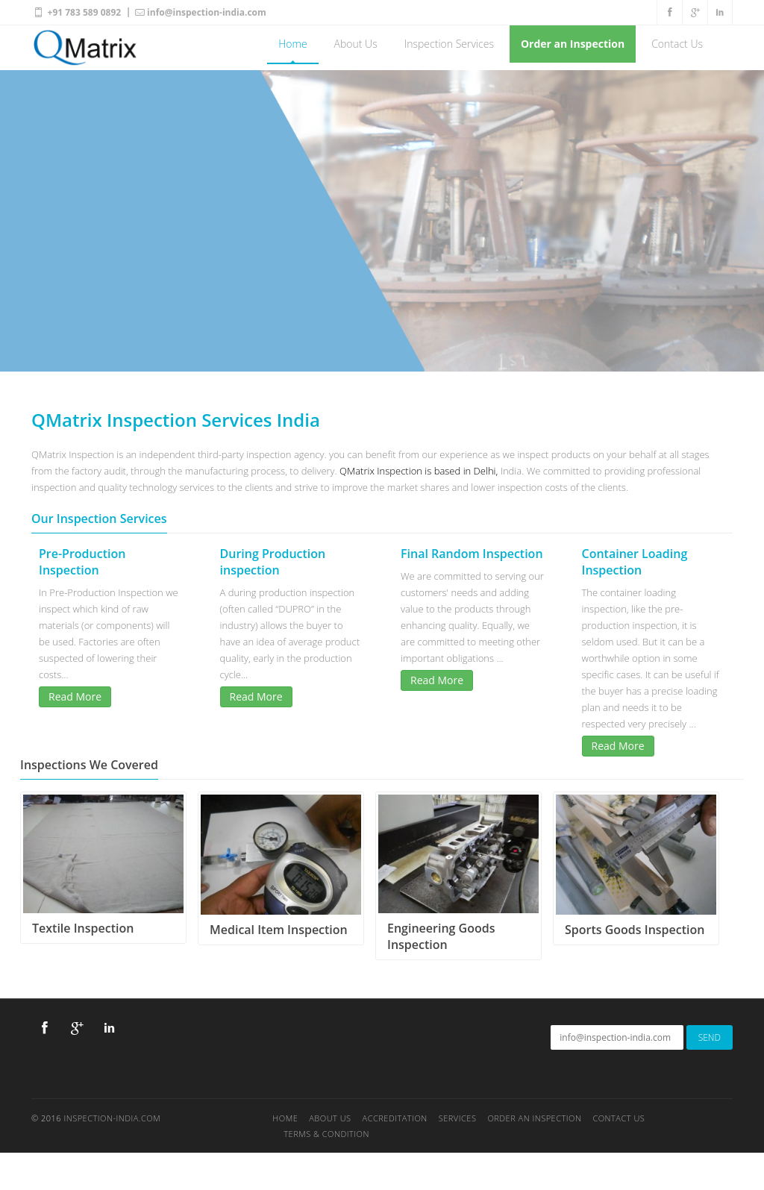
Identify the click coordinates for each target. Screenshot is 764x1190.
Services (458, 1118)
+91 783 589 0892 (76, 12)
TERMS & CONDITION (326, 1133)
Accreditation (395, 1118)
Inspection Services (449, 44)
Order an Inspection (572, 44)
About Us (356, 44)
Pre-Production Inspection (82, 561)
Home (292, 44)
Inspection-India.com (111, 1118)
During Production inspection (273, 561)
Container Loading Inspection (635, 561)
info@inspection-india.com (200, 12)
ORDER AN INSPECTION (534, 1118)
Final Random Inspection (472, 553)
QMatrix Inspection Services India (175, 419)
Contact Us (677, 44)
